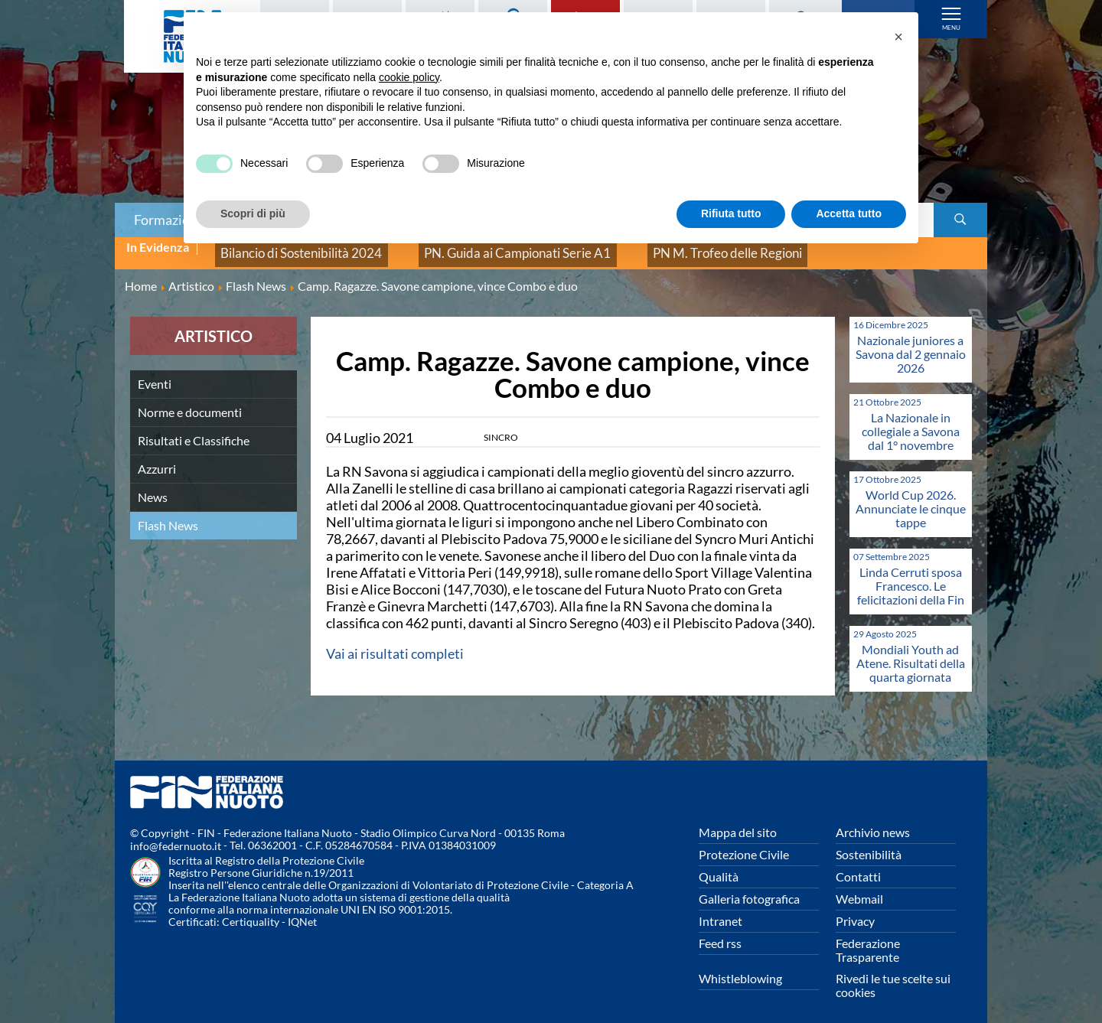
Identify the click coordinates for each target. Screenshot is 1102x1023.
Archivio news (873, 821)
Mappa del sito (738, 821)
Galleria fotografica (749, 888)
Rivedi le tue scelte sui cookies (893, 974)
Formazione (169, 219)
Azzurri (157, 458)
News (153, 486)
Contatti (858, 865)
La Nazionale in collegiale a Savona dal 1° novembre (911, 420)
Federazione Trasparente (868, 939)
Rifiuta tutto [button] (731, 213)
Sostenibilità (868, 843)
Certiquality (250, 911)
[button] (898, 36)
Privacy (855, 910)
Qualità (718, 865)
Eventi (154, 373)
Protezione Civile (744, 843)
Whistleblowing (740, 967)
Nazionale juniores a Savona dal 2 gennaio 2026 (911, 343)
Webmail (859, 888)
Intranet (720, 910)
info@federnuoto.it (175, 835)
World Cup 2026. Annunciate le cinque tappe (911, 498)
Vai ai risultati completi (395, 642)
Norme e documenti (190, 401)
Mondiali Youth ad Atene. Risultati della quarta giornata (910, 652)
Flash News (168, 514)
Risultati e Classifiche (193, 429)
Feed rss (720, 932)
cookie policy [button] (409, 77)
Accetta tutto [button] (849, 213)
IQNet (302, 911)
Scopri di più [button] (252, 213)
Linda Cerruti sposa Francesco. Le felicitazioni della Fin (910, 575)
